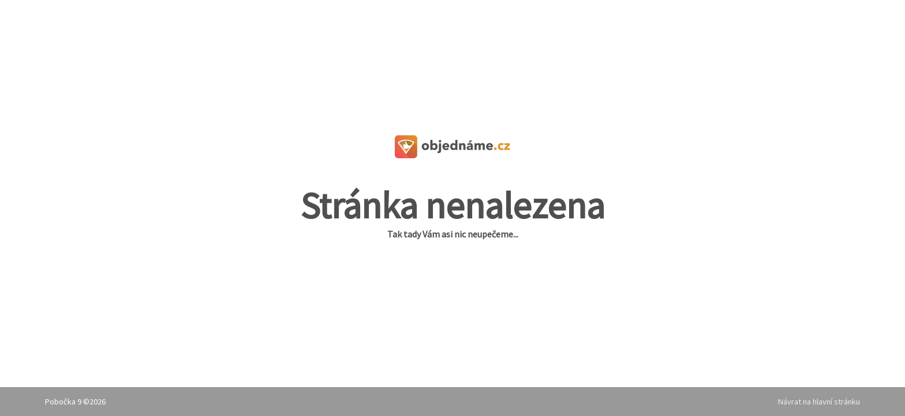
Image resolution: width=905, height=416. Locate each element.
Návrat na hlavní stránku (819, 401)
